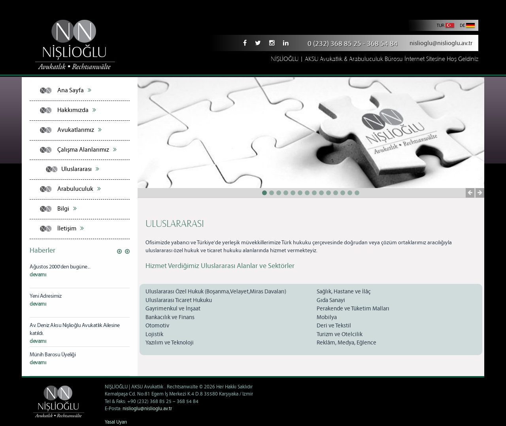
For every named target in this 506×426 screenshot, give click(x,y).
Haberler (42, 251)
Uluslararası (80, 169)
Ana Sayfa (74, 90)
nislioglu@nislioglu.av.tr (441, 43)
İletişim (70, 228)
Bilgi (67, 208)
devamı (38, 275)
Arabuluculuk (79, 188)
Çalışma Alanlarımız (87, 149)
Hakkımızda (76, 110)
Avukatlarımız (79, 129)
